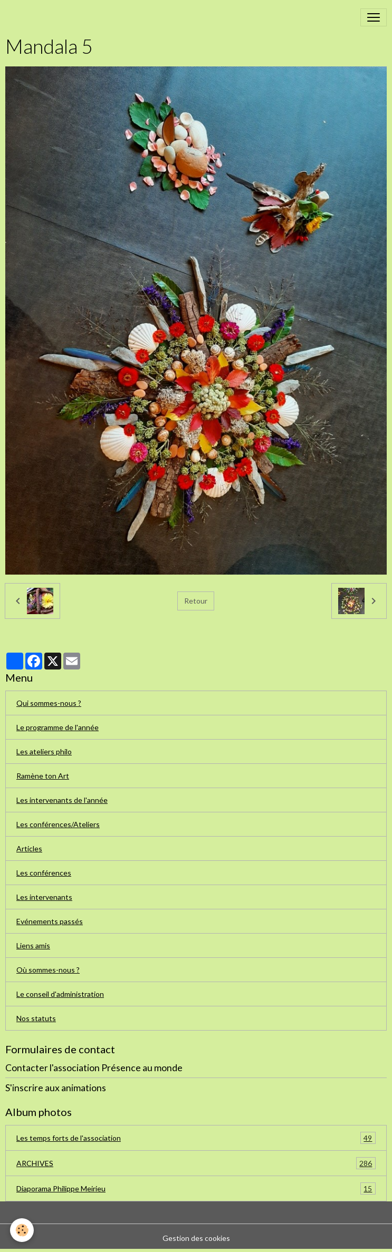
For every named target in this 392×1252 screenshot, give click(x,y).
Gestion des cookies (196, 1238)
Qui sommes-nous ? (48, 702)
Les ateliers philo (44, 751)
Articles (29, 848)
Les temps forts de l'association (196, 1138)
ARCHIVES (196, 1163)
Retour (195, 600)
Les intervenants (44, 896)
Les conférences (43, 872)
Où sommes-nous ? (48, 969)
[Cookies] (22, 1230)
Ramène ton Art (42, 775)
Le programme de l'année (57, 727)
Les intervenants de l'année (62, 799)
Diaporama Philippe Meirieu (196, 1188)
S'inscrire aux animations (55, 1087)
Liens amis (33, 945)
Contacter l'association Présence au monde (94, 1067)
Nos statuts (36, 1018)
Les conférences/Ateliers (58, 824)
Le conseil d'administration (60, 993)
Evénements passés (49, 921)
